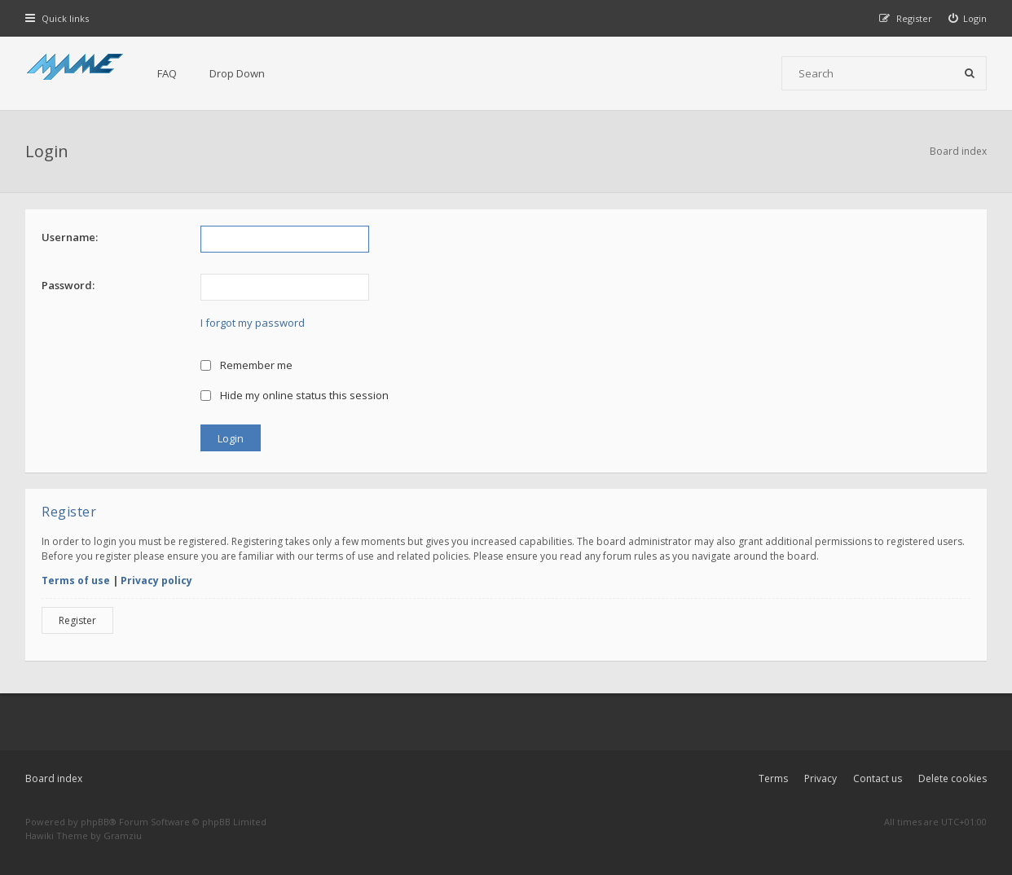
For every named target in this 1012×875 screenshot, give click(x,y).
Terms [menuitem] (773, 778)
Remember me (246, 365)
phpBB (95, 822)
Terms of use (76, 580)
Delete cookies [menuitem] (952, 778)
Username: (70, 237)
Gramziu (122, 835)
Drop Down (237, 73)
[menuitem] (968, 18)
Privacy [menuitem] (820, 778)
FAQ (167, 73)
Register (77, 620)
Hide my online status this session (294, 395)
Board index (53, 778)
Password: (68, 285)
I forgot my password (252, 322)
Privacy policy (156, 580)
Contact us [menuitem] (877, 778)
